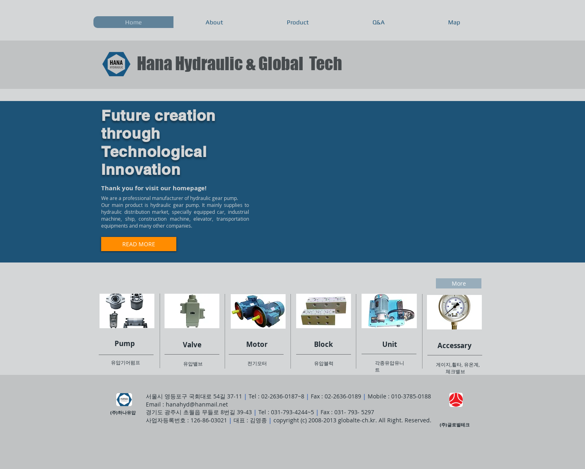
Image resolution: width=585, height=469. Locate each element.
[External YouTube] (369, 178)
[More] (458, 283)
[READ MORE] (138, 244)
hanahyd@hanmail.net (197, 404)
